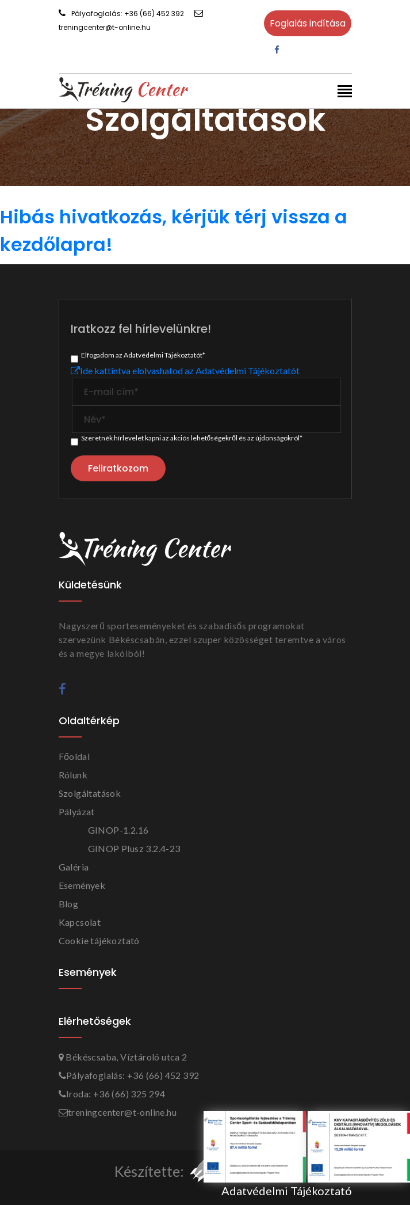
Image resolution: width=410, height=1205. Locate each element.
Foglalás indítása (308, 23)
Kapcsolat (80, 922)
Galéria (74, 866)
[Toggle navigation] (345, 92)
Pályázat (77, 811)
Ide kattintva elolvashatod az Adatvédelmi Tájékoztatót (185, 370)
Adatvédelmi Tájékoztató (286, 1191)
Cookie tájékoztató (99, 940)
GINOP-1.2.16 (118, 829)
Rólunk (73, 774)
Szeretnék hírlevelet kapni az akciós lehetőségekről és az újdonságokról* (191, 438)
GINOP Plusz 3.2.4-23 (134, 848)
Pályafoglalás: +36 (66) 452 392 (121, 13)
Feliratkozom (118, 468)
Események (82, 885)
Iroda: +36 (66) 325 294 (112, 1093)
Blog (69, 903)
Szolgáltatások (90, 793)
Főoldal (74, 756)
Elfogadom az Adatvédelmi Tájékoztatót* (143, 355)
